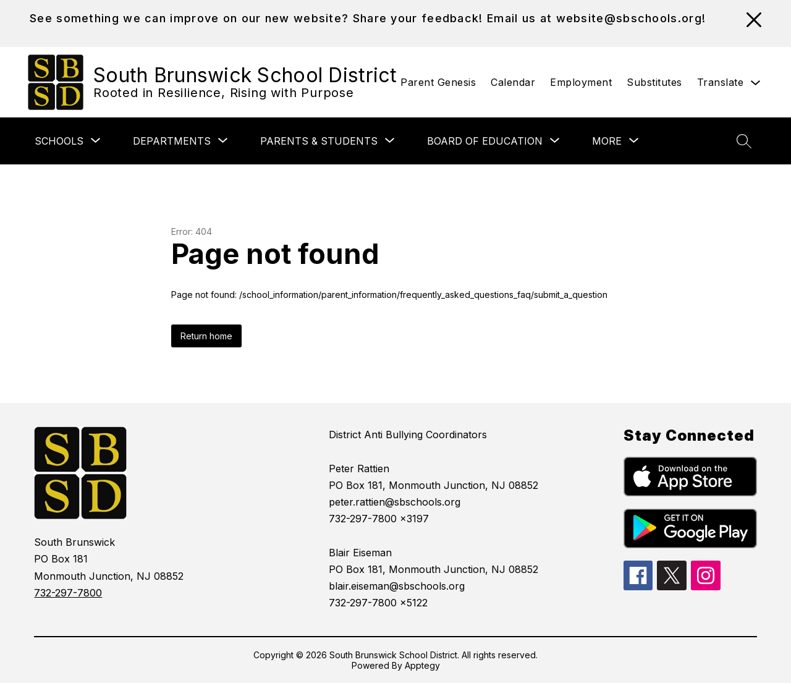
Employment (581, 82)
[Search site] (744, 141)
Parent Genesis (438, 82)
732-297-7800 (68, 593)
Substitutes (654, 82)
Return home (206, 336)
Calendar (513, 82)
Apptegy (422, 665)
